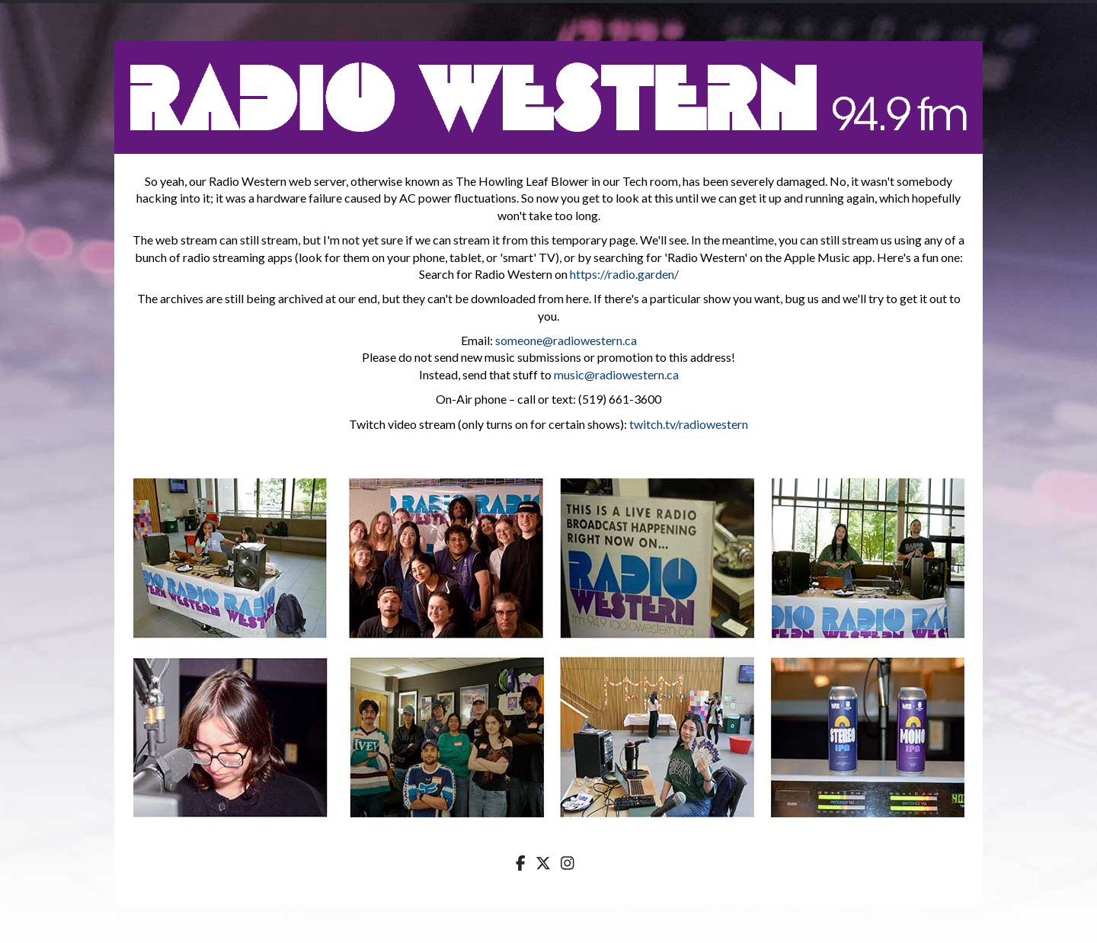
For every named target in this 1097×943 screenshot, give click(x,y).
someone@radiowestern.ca (566, 340)
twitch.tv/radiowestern (688, 424)
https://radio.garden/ (624, 274)
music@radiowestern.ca (616, 374)
